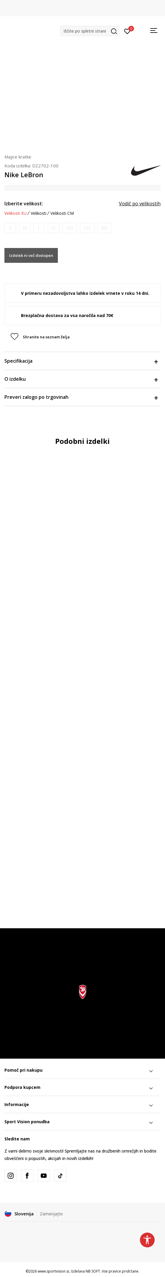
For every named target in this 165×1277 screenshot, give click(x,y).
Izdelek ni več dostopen (31, 255)
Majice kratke (17, 157)
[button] (89, 31)
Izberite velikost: (23, 203)
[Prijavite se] (127, 30)
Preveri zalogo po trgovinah (81, 397)
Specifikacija (81, 361)
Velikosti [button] (38, 213)
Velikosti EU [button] (15, 213)
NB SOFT (93, 1271)
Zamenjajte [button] (51, 1214)
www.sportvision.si (53, 1271)
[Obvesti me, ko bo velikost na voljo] (10, 228)
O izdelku (81, 379)
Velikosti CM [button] (62, 213)
